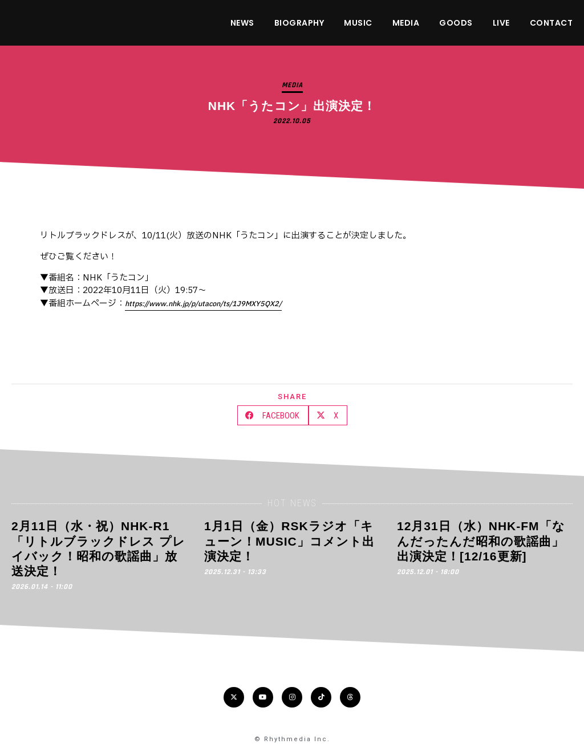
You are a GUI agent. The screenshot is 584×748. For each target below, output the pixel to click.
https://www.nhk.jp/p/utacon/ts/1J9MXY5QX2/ (203, 304)
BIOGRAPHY (299, 23)
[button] (273, 415)
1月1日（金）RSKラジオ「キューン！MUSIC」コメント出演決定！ (289, 541)
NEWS (242, 23)
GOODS (456, 23)
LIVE (501, 23)
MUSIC (358, 23)
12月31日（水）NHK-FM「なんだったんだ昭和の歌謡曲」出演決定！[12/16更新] (481, 541)
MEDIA (406, 23)
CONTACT (551, 23)
